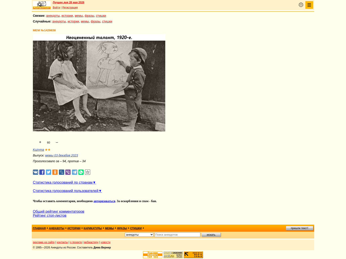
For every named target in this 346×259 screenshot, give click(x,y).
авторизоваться (104, 201)
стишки (101, 15)
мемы (79, 15)
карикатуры (93, 228)
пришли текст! (299, 228)
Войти (56, 7)
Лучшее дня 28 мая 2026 (68, 2)
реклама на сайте (44, 242)
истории (67, 15)
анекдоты (53, 15)
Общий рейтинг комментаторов (58, 211)
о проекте (76, 242)
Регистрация (70, 7)
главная (39, 228)
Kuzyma (38, 149)
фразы (89, 15)
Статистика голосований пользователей (65, 191)
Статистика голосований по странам (62, 182)
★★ (48, 149)
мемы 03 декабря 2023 (61, 155)
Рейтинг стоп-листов (49, 215)
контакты (62, 242)
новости (105, 242)
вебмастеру (91, 242)
